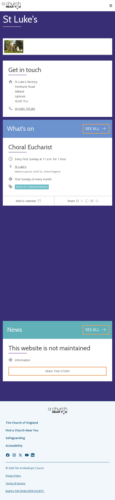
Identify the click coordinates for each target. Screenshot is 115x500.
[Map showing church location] (57, 263)
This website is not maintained (49, 348)
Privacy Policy (13, 475)
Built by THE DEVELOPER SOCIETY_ (25, 491)
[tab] (28, 201)
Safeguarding (15, 438)
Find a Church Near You (22, 430)
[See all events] (96, 128)
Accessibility (14, 445)
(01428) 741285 (25, 109)
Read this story (57, 371)
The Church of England (22, 423)
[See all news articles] (96, 330)
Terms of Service (15, 483)
